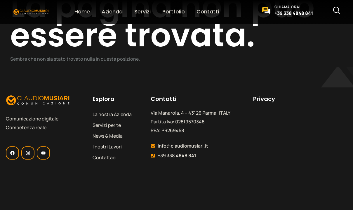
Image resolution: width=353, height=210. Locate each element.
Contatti (208, 11)
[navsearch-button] (332, 11)
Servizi (142, 11)
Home (82, 11)
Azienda (112, 11)
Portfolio (173, 11)
